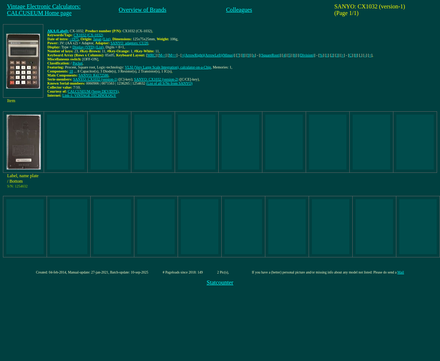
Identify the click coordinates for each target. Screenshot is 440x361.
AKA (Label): (58, 31)
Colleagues (239, 10)
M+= (172, 55)
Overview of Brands (143, 10)
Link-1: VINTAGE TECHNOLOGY (89, 95)
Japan (97, 39)
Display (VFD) (83, 47)
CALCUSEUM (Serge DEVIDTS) (93, 91)
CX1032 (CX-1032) (88, 35)
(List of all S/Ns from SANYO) (169, 83)
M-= (162, 55)
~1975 (74, 39)
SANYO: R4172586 (93, 75)
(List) (106, 39)
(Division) (306, 55)
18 (71, 71)
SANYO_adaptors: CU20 (129, 43)
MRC (152, 55)
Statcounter (220, 282)
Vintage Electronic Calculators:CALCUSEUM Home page (44, 9)
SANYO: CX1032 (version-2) (156, 79)
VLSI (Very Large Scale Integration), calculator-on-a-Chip (168, 67)
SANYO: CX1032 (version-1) (95, 79)
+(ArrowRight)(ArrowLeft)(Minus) (208, 55)
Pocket (78, 63)
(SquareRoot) (270, 55)
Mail (400, 272)
